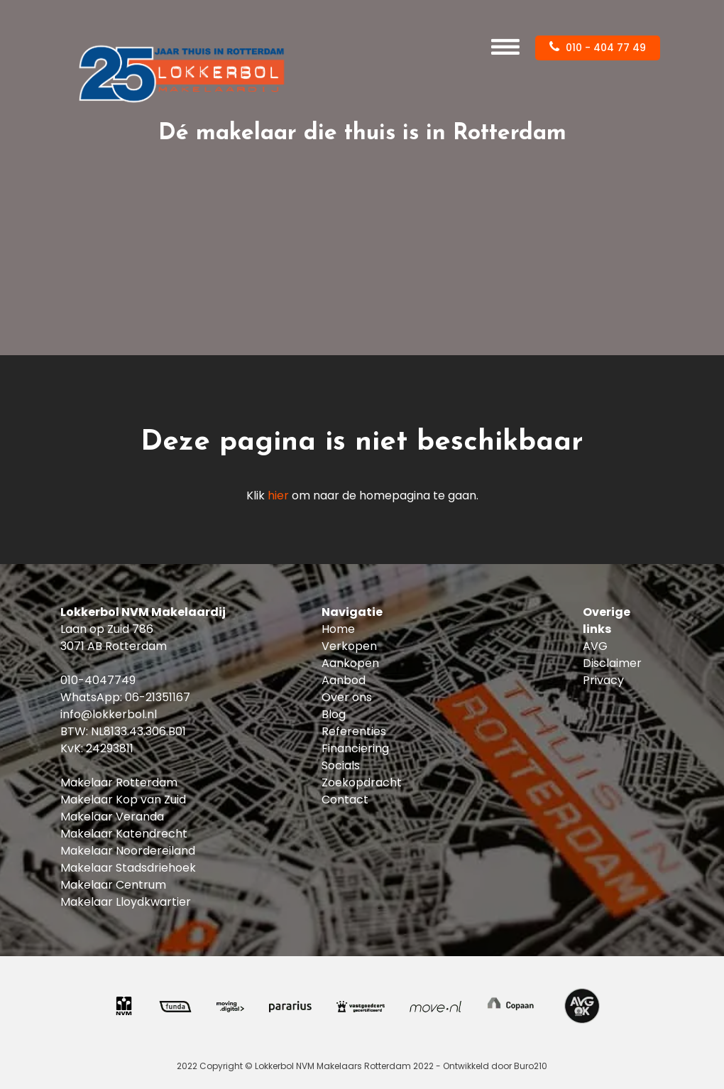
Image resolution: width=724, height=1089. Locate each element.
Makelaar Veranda (112, 816)
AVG (595, 646)
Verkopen (349, 646)
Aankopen (350, 663)
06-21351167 (157, 697)
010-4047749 (98, 680)
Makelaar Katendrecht (123, 833)
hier (278, 495)
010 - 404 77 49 (597, 47)
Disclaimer (612, 663)
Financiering (355, 748)
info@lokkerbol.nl (108, 714)
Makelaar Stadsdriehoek (128, 868)
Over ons (347, 697)
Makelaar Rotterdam (118, 782)
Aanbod (344, 680)
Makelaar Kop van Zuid (123, 799)
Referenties (354, 731)
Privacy (603, 680)
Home (338, 629)
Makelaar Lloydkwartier (125, 902)
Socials (341, 765)
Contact (345, 799)
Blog (334, 714)
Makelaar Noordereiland (127, 851)
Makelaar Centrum (113, 885)
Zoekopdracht (362, 782)
